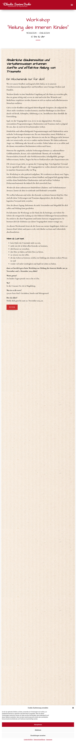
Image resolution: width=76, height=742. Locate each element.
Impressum (49, 739)
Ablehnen (38, 730)
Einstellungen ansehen (37, 735)
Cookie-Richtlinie (28, 739)
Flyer (12, 308)
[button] (73, 708)
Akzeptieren (38, 725)
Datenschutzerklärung (39, 739)
